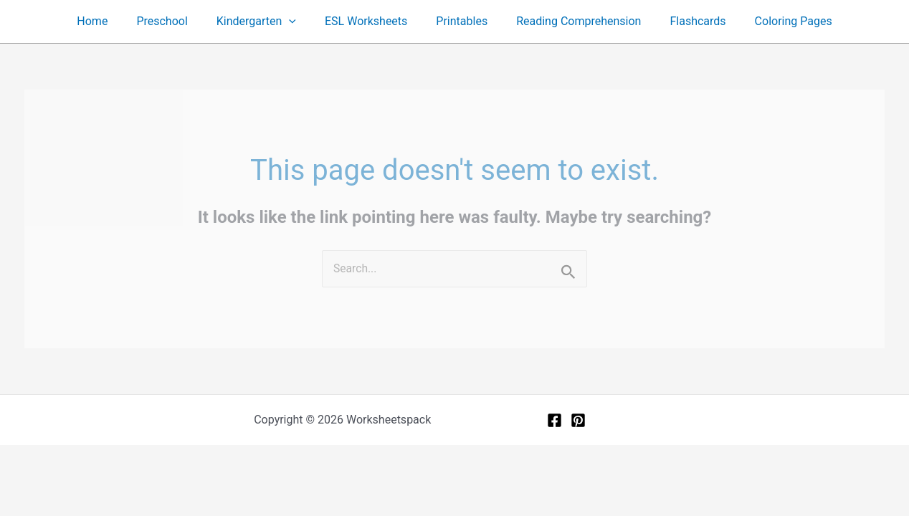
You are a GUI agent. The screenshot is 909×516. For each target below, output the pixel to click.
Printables (459, 21)
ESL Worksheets (369, 21)
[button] (297, 21)
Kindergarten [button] (265, 21)
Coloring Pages (773, 21)
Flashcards (683, 21)
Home (112, 21)
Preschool (176, 21)
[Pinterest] (578, 421)
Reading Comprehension (570, 21)
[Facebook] (554, 421)
